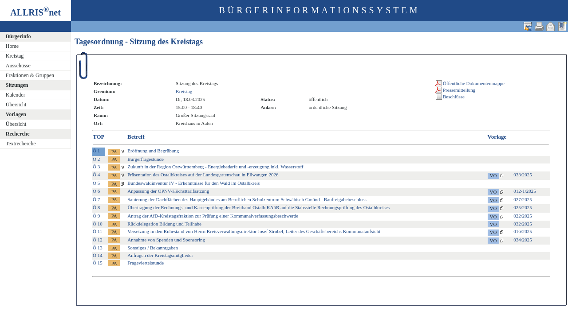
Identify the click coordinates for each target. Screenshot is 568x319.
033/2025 (522, 174)
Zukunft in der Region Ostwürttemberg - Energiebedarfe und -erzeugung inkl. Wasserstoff (215, 166)
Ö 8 (96, 207)
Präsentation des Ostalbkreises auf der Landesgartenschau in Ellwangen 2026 (202, 174)
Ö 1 (96, 150)
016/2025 (522, 231)
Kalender (15, 95)
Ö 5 (96, 183)
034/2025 (522, 239)
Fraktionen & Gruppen (30, 75)
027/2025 (522, 199)
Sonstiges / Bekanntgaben (152, 247)
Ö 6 (96, 191)
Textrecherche (21, 143)
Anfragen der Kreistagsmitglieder (160, 255)
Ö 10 (98, 223)
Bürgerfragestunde (145, 159)
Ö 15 (98, 262)
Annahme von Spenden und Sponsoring (166, 239)
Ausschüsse (18, 65)
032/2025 (522, 223)
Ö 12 (98, 239)
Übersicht (16, 104)
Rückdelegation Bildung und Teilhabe (164, 223)
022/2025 (522, 215)
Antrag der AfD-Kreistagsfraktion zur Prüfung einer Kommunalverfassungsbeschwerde (212, 215)
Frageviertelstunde (145, 262)
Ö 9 (96, 215)
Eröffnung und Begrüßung (153, 150)
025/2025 (522, 207)
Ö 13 (98, 247)
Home (12, 46)
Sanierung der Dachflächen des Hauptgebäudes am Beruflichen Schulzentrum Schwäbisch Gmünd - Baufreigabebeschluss (247, 199)
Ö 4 (96, 174)
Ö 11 (97, 231)
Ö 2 (96, 159)
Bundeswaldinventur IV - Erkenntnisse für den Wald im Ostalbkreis (193, 183)
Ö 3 (96, 166)
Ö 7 (96, 199)
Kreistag (15, 56)
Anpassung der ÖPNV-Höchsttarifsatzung (168, 191)
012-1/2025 (524, 191)
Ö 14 (98, 255)
